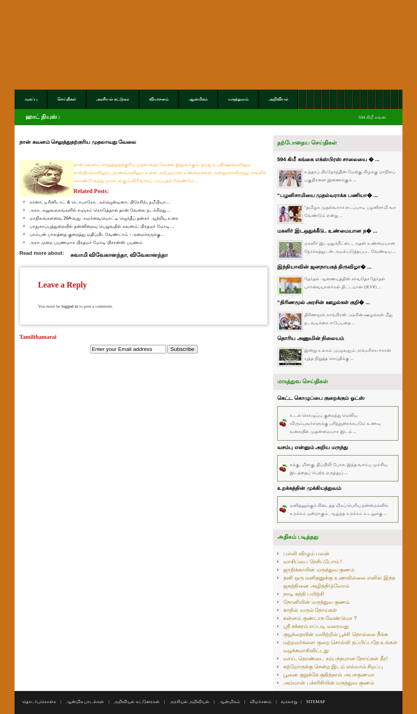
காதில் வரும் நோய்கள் (310, 610)
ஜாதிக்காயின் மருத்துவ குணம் (318, 570)
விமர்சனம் (261, 701)
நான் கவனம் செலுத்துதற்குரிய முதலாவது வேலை (77, 142)
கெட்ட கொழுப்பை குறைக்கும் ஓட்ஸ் (320, 398)
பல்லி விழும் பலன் (306, 553)
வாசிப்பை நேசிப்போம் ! (312, 562)
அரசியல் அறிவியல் (189, 701)
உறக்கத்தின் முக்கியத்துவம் (309, 488)
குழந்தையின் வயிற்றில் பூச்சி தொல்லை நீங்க (335, 634)
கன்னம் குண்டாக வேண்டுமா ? (320, 618)
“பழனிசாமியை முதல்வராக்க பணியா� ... (327, 195)
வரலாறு (289, 701)
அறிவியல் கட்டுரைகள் (137, 701)
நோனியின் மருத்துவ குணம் (316, 602)
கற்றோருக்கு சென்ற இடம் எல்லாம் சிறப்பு (333, 667)
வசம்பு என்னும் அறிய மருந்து (312, 447)
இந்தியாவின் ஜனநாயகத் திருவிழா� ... (324, 267)
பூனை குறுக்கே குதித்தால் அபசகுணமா (329, 675)
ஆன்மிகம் (229, 701)
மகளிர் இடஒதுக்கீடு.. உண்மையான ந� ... (327, 231)
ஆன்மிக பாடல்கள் (85, 701)
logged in (69, 306)
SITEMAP (315, 701)
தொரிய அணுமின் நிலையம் (310, 338)
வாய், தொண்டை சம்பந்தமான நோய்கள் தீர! (335, 658)
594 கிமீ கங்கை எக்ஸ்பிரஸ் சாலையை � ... (328, 159)
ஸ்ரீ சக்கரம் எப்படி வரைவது (316, 626)
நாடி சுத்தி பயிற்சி (303, 594)
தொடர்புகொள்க (39, 701)
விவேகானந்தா (149, 255)
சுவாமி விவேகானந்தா (98, 255)
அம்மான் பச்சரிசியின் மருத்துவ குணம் (328, 683)
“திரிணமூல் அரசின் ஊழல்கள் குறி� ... (323, 302)
